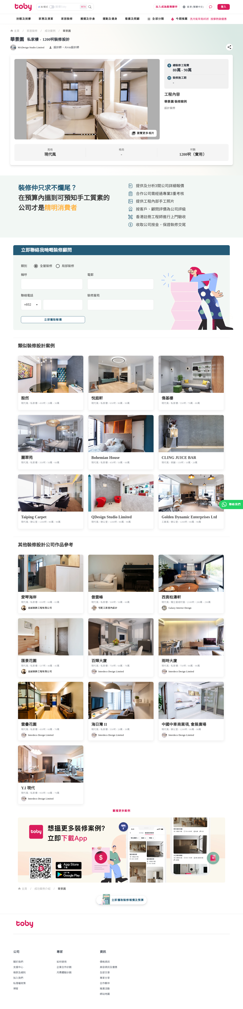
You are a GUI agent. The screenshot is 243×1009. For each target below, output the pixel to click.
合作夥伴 (105, 983)
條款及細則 (19, 972)
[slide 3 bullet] (84, 134)
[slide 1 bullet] (79, 134)
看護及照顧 (132, 18)
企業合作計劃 (64, 967)
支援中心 (18, 967)
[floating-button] (121, 900)
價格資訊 (105, 961)
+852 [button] (27, 304)
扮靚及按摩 (23, 18)
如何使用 (62, 961)
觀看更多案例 (121, 810)
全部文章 (105, 972)
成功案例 (50, 30)
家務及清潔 (46, 18)
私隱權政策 (19, 983)
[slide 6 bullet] (92, 134)
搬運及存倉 (87, 18)
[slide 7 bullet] (95, 134)
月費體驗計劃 (64, 972)
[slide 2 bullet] (82, 134)
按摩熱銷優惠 (219, 18)
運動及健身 (110, 18)
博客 (15, 988)
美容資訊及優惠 (108, 967)
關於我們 (18, 961)
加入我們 (18, 977)
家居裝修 (67, 18)
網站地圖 (105, 994)
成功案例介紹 (42, 888)
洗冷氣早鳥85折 (199, 18)
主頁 (15, 30)
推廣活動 (105, 988)
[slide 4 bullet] (87, 134)
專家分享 (105, 977)
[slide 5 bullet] (90, 134)
